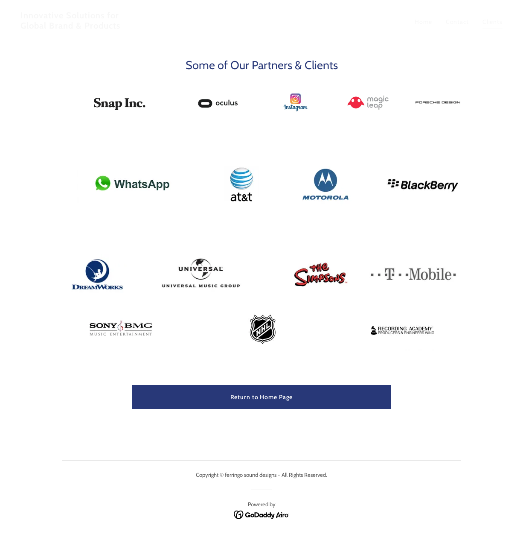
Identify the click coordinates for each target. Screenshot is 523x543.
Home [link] (423, 22)
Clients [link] (492, 22)
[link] (137, 26)
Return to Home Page (261, 397)
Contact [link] (457, 22)
